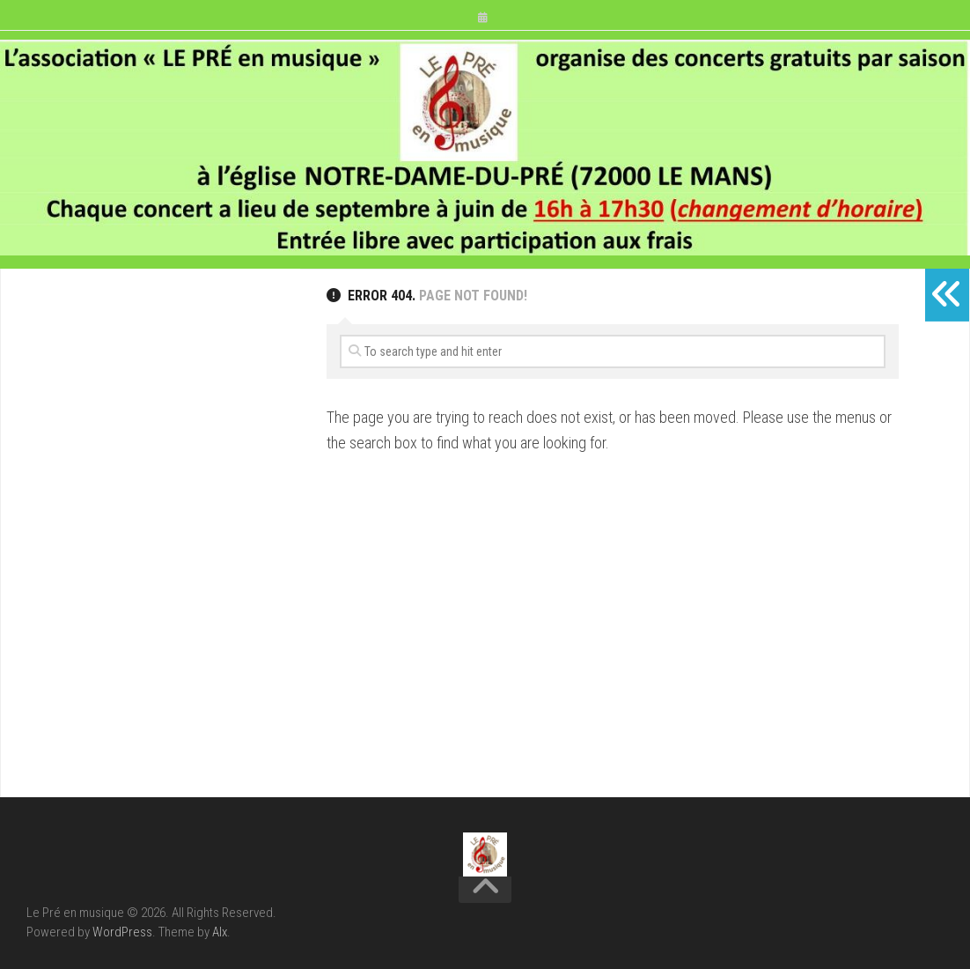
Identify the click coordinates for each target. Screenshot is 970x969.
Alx (219, 932)
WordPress (122, 932)
